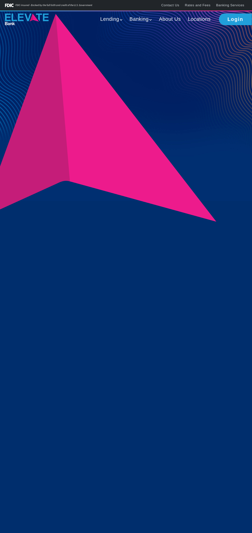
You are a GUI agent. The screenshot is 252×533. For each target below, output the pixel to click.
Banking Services (230, 5)
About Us (170, 19)
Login (235, 19)
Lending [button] (109, 19)
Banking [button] (139, 19)
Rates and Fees (198, 5)
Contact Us (170, 5)
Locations (199, 19)
